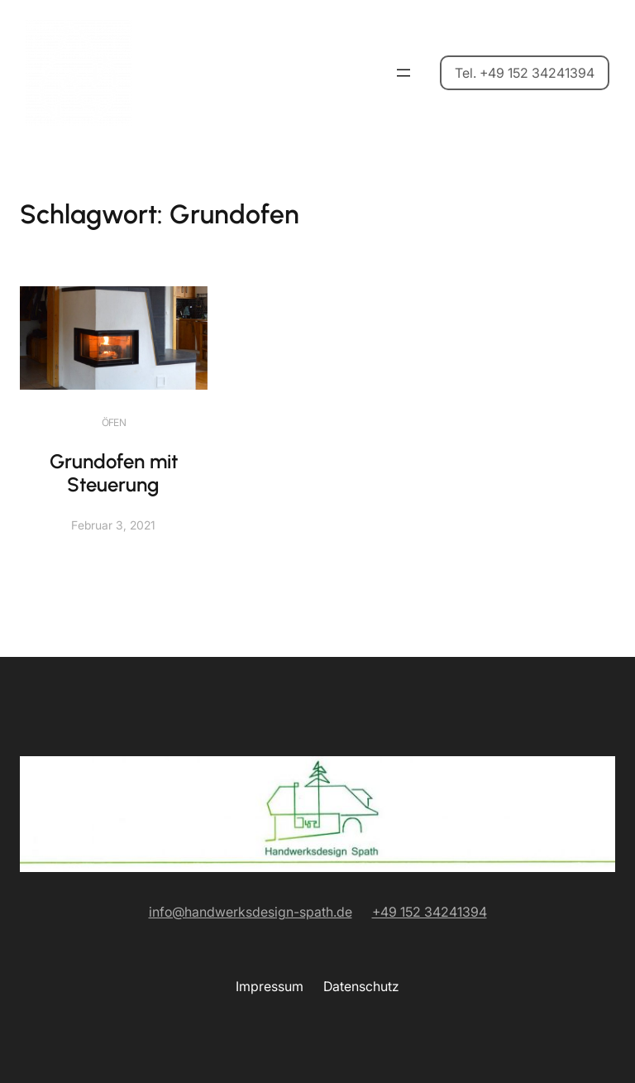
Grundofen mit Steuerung (114, 472)
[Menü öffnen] (403, 73)
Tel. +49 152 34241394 (524, 73)
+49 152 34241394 (429, 911)
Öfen (114, 422)
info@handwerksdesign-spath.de (250, 911)
